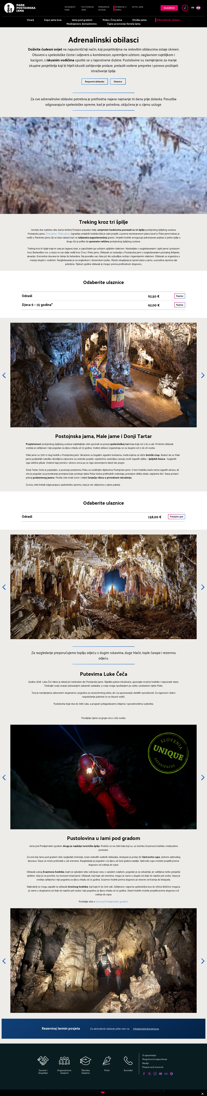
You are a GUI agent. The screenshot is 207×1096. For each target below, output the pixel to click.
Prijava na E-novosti (152, 1067)
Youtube (160, 1073)
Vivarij (30, 20)
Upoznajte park (70, 8)
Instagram (155, 1073)
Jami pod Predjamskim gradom (112, 901)
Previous (6, 375)
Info (185, 8)
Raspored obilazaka (94, 81)
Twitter (149, 1073)
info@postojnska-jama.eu (146, 1029)
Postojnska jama (88, 8)
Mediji (145, 1063)
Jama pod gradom (82, 20)
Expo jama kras (53, 20)
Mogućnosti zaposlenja (154, 1059)
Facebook (144, 1073)
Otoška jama (139, 20)
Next (201, 375)
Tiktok (171, 1073)
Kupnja (179, 296)
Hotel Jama (137, 7)
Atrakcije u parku (121, 8)
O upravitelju (149, 1055)
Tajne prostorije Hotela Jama (123, 23)
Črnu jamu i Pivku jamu (58, 233)
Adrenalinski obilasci (168, 20)
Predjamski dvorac (103, 8)
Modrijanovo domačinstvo (82, 23)
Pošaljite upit (176, 516)
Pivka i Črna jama (112, 20)
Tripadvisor (165, 1073)
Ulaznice (169, 8)
